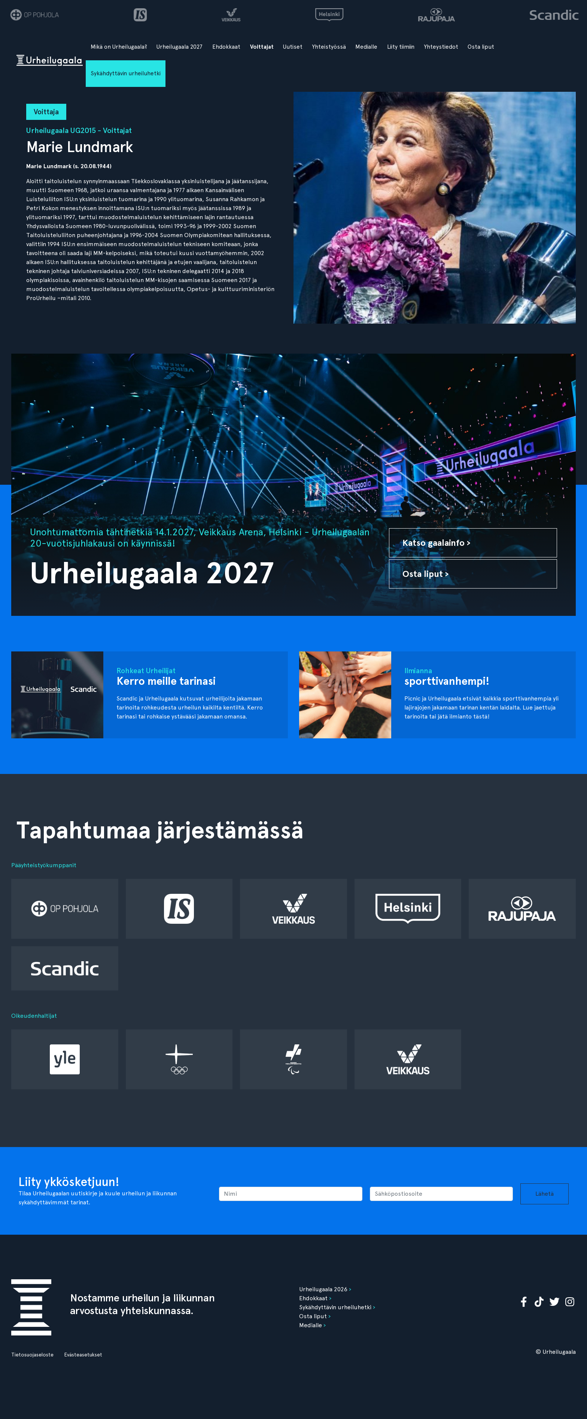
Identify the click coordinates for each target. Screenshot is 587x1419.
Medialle (366, 46)
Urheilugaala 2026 (323, 1289)
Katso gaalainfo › (436, 542)
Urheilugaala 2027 (179, 46)
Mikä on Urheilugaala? (119, 46)
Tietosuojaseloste (32, 1355)
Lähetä (544, 1193)
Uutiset (292, 46)
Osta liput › (425, 573)
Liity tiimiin (400, 46)
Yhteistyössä (329, 46)
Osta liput (481, 46)
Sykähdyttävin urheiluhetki (126, 73)
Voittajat (262, 46)
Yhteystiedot (441, 46)
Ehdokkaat (226, 46)
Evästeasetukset (83, 1355)
